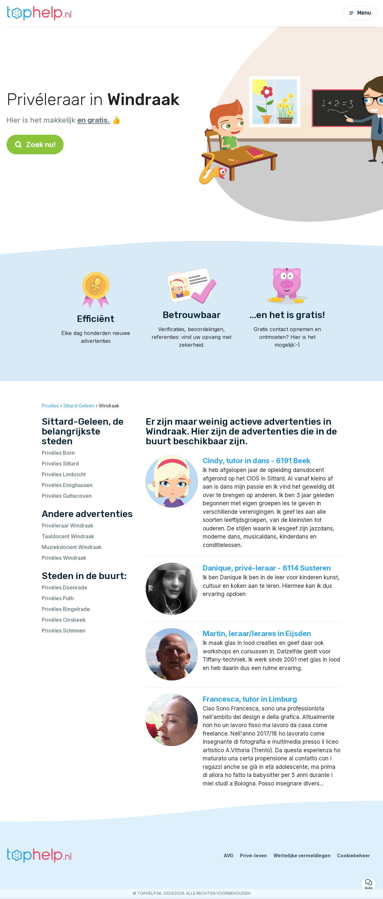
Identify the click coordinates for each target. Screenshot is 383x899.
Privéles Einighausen (67, 485)
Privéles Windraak (64, 558)
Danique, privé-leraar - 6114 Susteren (267, 568)
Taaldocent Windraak (68, 536)
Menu (360, 13)
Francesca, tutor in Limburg (250, 699)
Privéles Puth (58, 598)
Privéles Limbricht (64, 474)
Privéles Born (58, 453)
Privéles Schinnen (63, 630)
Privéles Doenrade (64, 587)
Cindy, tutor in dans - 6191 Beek (256, 460)
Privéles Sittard (60, 463)
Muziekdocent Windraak (72, 547)
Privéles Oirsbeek (64, 620)
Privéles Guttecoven (67, 496)
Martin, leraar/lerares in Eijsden (257, 633)
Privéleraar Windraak (68, 525)
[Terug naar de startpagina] (39, 13)
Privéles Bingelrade (66, 609)
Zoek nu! (35, 144)
